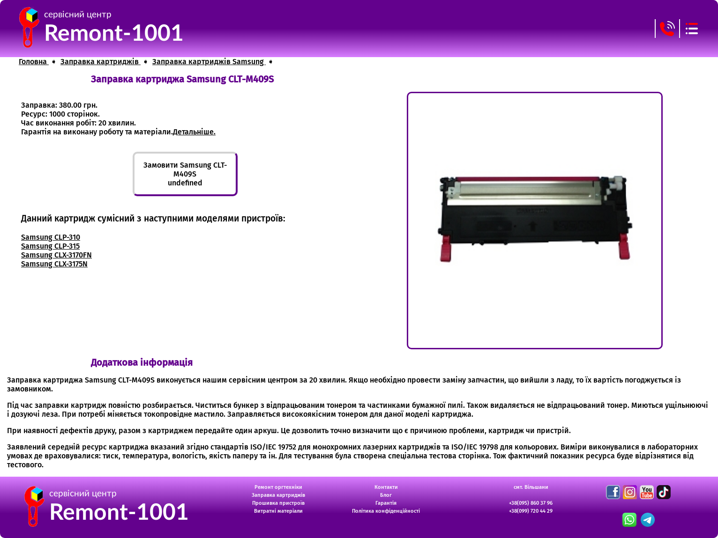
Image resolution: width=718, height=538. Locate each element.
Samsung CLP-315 (50, 246)
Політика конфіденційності (386, 511)
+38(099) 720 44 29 (531, 511)
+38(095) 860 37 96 (531, 503)
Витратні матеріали (278, 511)
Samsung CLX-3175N (54, 263)
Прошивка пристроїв (278, 503)
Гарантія (385, 503)
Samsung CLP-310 (50, 237)
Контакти (386, 487)
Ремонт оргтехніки (278, 487)
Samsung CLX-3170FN (56, 255)
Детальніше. (194, 131)
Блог (386, 495)
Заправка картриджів (278, 495)
